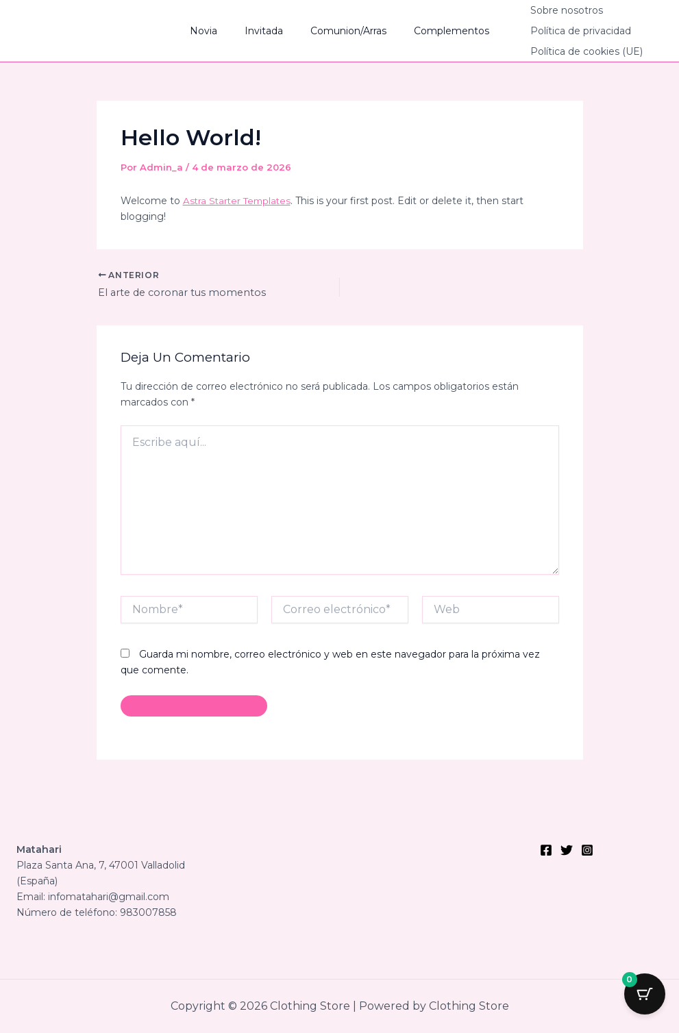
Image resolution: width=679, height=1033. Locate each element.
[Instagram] (587, 850)
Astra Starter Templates (239, 201)
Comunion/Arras (344, 31)
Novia (216, 31)
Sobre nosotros (546, 10)
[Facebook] (546, 850)
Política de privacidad (560, 31)
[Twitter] (566, 850)
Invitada (268, 31)
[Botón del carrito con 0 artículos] (644, 998)
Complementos (439, 31)
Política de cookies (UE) (566, 51)
